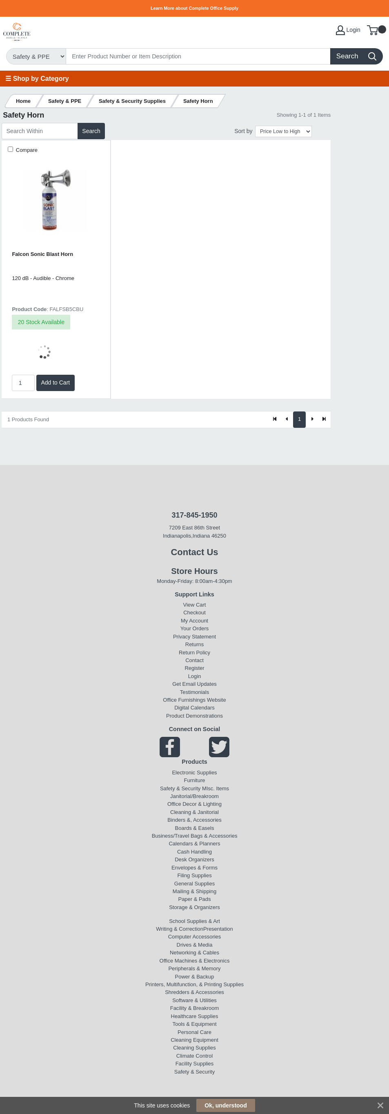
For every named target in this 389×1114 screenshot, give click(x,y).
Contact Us (194, 552)
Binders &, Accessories (194, 820)
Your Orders (194, 628)
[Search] (198, 56)
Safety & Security (180, 788)
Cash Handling (194, 852)
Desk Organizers (194, 859)
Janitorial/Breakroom (194, 796)
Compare (26, 150)
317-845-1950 (194, 515)
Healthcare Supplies (194, 1016)
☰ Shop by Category (37, 78)
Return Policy (194, 652)
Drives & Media (195, 945)
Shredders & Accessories (194, 992)
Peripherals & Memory (194, 968)
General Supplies (194, 884)
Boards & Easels (194, 828)
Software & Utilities (194, 1000)
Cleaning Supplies (194, 1048)
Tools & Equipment (194, 1024)
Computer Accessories (194, 937)
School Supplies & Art (194, 921)
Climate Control (194, 1056)
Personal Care (194, 1032)
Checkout (194, 612)
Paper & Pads (194, 899)
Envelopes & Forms (194, 868)
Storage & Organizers (194, 907)
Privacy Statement (194, 637)
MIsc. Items (215, 788)
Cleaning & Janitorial (194, 812)
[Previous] (287, 419)
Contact (194, 660)
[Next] (312, 419)
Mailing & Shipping (194, 891)
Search (91, 131)
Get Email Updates (194, 684)
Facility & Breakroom (194, 1008)
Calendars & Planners (194, 844)
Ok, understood (226, 1105)
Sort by (243, 131)
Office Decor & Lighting (194, 804)
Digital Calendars (194, 708)
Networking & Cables (194, 952)
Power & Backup (194, 977)
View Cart (194, 605)
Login (194, 676)
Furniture (194, 780)
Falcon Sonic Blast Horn (42, 254)
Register (194, 668)
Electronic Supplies (194, 772)
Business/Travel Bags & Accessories (195, 836)
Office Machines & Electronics (195, 961)
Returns (194, 644)
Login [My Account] (348, 30)
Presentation (218, 929)
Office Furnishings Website (194, 700)
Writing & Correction (179, 929)
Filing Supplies (194, 875)
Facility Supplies (195, 1064)
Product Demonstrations (194, 716)
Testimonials (194, 692)
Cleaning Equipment (194, 1040)
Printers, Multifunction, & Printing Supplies (194, 984)
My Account (194, 621)
